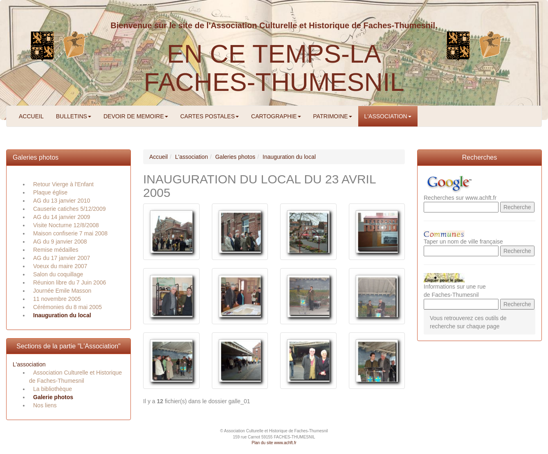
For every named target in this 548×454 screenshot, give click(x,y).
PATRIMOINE (332, 116)
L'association (29, 364)
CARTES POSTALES (209, 116)
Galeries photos (35, 157)
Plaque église (50, 192)
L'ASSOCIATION (387, 116)
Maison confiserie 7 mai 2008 (70, 233)
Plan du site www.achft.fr (274, 442)
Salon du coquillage (58, 274)
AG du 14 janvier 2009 (61, 217)
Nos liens (45, 405)
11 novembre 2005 (57, 299)
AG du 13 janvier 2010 (61, 200)
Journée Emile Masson (62, 290)
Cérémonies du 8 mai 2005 (67, 307)
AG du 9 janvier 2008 (60, 241)
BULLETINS (73, 116)
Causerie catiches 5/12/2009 (69, 209)
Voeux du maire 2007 (60, 266)
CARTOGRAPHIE (276, 116)
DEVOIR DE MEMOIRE (135, 116)
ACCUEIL (31, 116)
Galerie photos (53, 397)
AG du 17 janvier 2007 (61, 258)
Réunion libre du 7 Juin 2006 (69, 282)
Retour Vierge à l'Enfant (63, 184)
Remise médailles (55, 249)
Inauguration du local (62, 315)
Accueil (158, 157)
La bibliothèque (52, 389)
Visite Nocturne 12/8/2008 (66, 225)
